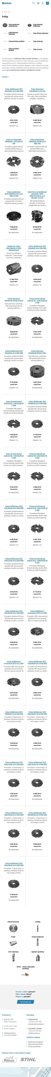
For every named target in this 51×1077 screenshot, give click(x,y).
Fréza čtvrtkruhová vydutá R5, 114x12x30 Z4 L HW (37, 300)
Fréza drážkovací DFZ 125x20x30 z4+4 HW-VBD (37, 662)
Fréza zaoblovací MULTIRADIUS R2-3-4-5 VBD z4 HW (14, 194)
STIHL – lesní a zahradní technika (25, 968)
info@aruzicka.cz (10, 1033)
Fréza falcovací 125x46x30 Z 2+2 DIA (37, 90)
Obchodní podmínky (35, 1044)
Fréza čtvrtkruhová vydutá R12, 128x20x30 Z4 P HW (37, 561)
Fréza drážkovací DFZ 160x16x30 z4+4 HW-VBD (14, 814)
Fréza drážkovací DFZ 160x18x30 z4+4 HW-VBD (14, 864)
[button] (5, 77)
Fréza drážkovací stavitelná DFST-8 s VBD (13, 662)
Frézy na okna (37, 49)
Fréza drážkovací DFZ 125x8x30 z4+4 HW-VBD (37, 402)
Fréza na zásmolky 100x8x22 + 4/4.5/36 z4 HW (14, 141)
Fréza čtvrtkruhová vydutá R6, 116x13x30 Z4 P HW (14, 456)
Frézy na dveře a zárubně (14, 49)
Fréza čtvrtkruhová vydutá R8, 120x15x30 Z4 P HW (37, 456)
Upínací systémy (37, 952)
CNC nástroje (13, 952)
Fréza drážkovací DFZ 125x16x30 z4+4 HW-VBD (14, 612)
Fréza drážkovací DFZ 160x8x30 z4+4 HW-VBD (14, 713)
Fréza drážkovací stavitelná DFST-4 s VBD (37, 612)
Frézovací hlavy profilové (16, 41)
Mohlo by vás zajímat (35, 1042)
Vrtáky (37, 922)
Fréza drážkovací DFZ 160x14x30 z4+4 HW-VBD (37, 763)
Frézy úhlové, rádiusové (40, 33)
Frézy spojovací (38, 41)
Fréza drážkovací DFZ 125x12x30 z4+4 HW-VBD (14, 560)
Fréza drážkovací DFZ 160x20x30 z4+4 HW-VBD (37, 814)
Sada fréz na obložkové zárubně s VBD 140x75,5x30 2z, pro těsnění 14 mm (37, 195)
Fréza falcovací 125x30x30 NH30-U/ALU (13, 299)
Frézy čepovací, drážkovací (38, 25)
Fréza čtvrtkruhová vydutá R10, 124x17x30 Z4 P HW (37, 508)
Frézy (13, 937)
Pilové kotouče (13, 922)
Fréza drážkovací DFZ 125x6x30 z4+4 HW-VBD (37, 247)
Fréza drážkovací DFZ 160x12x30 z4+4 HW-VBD (14, 763)
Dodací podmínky (34, 1046)
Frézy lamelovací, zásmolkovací (14, 25)
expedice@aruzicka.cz (36, 1024)
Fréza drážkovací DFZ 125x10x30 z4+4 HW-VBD (14, 507)
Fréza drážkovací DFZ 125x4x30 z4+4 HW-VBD (14, 90)
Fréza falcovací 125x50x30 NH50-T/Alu (37, 352)
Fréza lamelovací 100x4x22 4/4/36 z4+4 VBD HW (37, 141)
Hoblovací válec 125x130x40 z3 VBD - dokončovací (14, 248)
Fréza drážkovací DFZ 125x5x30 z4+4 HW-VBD (14, 352)
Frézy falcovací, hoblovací (13, 33)
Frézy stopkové (38, 937)
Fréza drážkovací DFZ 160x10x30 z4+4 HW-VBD (37, 713)
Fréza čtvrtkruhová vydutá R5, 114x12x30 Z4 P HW (14, 403)
